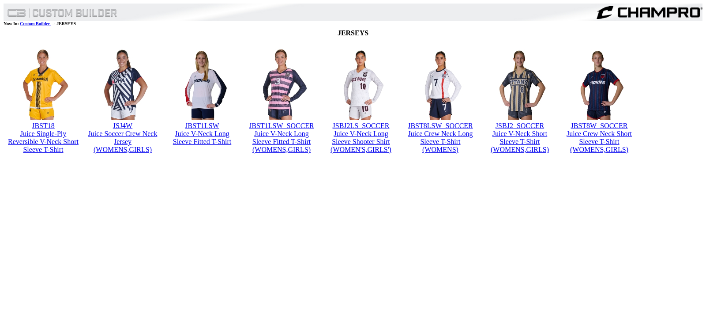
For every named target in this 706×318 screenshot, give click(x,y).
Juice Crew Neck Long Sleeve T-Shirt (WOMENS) (440, 141)
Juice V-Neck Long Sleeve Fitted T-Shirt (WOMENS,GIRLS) (281, 141)
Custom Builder (35, 23)
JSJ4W (122, 125)
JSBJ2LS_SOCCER (361, 125)
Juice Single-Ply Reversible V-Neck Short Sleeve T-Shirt (43, 141)
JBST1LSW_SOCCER (281, 125)
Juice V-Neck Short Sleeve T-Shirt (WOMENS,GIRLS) (520, 141)
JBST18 (43, 125)
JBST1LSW (202, 125)
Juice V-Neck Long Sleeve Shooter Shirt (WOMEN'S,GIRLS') (360, 141)
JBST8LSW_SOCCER (440, 125)
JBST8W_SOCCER (599, 125)
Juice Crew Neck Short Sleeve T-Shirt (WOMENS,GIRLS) (599, 141)
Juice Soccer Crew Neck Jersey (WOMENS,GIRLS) (123, 141)
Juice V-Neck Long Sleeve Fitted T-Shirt (202, 137)
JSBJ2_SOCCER (520, 125)
